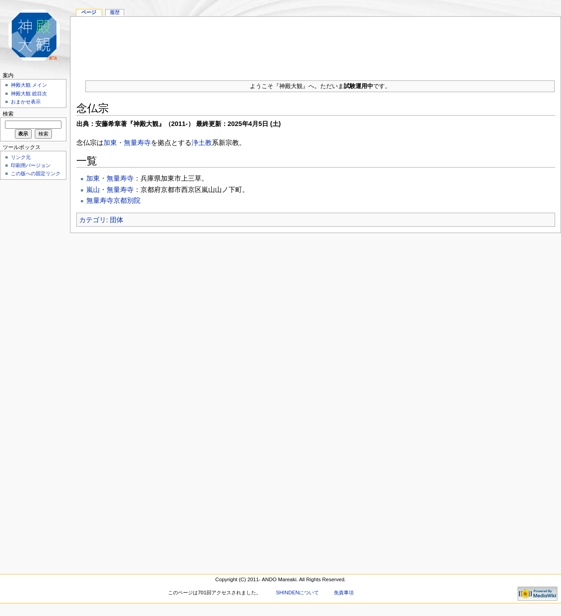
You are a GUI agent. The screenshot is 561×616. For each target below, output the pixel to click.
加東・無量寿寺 (127, 142)
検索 (8, 114)
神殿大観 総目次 (29, 93)
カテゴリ (92, 220)
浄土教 (202, 142)
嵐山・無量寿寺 (110, 189)
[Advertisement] (315, 45)
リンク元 (21, 157)
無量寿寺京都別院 (113, 200)
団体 (116, 220)
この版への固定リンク (36, 173)
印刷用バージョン (31, 165)
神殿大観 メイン (29, 85)
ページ (88, 12)
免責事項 (344, 592)
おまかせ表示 (26, 101)
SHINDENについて (297, 592)
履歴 (115, 12)
